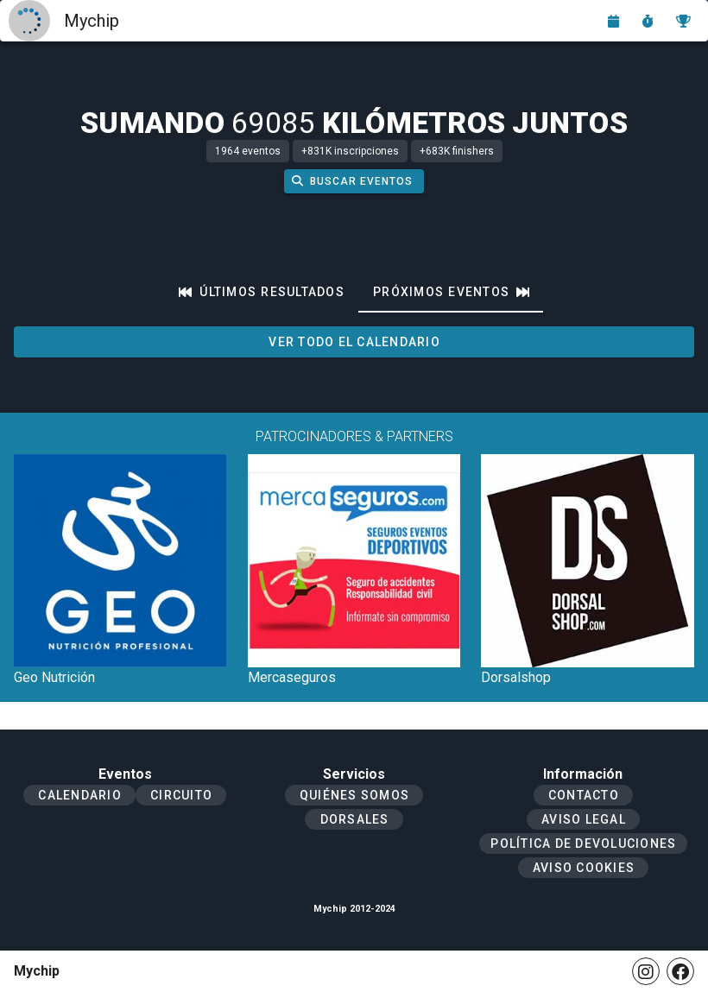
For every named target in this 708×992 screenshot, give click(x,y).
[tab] (261, 292)
